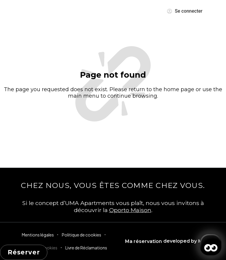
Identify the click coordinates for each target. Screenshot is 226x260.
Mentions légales (38, 234)
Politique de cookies (81, 234)
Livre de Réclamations (86, 247)
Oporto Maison (130, 210)
